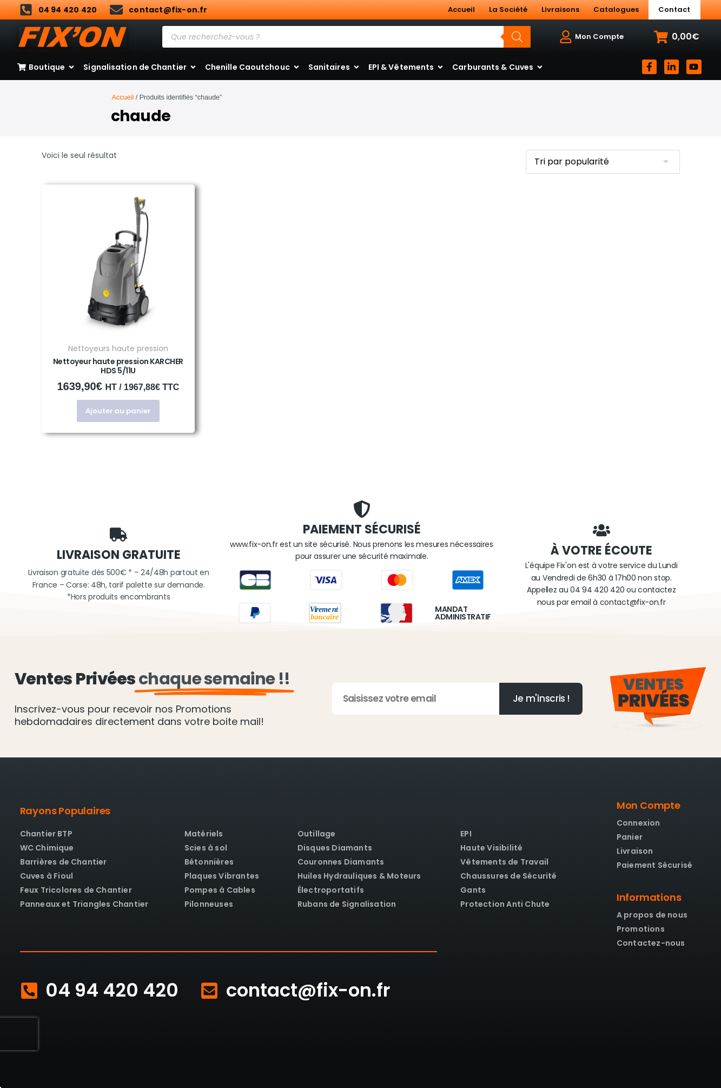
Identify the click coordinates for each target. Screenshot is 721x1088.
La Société (508, 9)
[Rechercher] (517, 37)
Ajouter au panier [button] (117, 411)
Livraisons (560, 9)
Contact (674, 9)
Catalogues (616, 9)
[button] (676, 37)
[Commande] (603, 162)
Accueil (461, 9)
